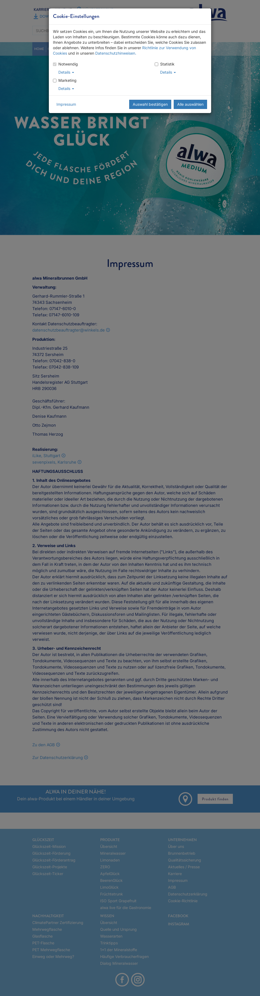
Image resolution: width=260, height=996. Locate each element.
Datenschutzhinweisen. (115, 53)
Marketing (65, 80)
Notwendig (65, 64)
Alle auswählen (190, 104)
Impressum (66, 104)
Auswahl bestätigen (150, 104)
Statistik (165, 64)
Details (66, 72)
